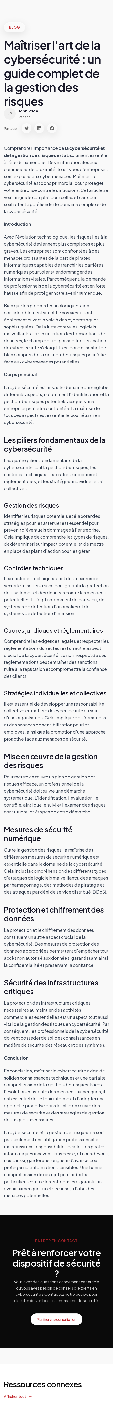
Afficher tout (15, 1396)
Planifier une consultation (56, 1319)
